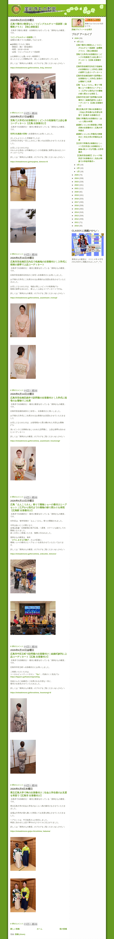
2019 (77, 195)
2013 (77, 216)
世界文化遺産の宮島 (18, 134)
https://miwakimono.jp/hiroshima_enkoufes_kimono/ (33, 554)
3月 (78, 165)
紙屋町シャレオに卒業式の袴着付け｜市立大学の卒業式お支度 (89, 137)
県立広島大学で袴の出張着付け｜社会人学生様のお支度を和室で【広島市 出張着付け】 (89, 112)
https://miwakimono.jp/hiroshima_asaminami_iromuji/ (33, 298)
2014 (77, 212)
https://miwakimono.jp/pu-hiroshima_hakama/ (30, 831)
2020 (77, 192)
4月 (78, 42)
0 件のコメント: (17, 113)
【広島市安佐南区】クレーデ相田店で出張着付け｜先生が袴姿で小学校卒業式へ (89, 158)
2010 (77, 226)
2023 (77, 182)
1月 (78, 171)
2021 (77, 188)
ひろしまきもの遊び (20, 540)
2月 (78, 168)
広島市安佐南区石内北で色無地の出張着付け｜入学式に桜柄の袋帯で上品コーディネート (89, 69)
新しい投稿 (15, 929)
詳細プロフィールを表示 (82, 29)
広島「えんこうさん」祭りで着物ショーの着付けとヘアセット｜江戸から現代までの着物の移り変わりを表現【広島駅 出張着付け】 (38, 507)
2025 (77, 175)
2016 (77, 205)
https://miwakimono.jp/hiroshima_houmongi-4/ (30, 693)
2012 (77, 219)
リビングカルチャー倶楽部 (21, 37)
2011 (77, 222)
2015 (77, 209)
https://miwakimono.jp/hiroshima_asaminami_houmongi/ (35, 441)
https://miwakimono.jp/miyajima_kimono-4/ (29, 162)
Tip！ (38, 674)
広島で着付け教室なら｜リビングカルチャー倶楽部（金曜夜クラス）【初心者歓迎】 (89, 48)
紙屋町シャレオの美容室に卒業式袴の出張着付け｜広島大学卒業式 (89, 128)
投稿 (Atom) (20, 934)
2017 (77, 202)
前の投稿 (63, 929)
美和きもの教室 (94, 20)
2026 (77, 38)
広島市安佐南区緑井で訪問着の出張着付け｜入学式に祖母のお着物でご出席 (89, 79)
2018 (77, 199)
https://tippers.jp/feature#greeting (25, 677)
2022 (77, 185)
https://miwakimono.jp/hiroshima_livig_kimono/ (31, 68)
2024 (77, 178)
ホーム (39, 929)
